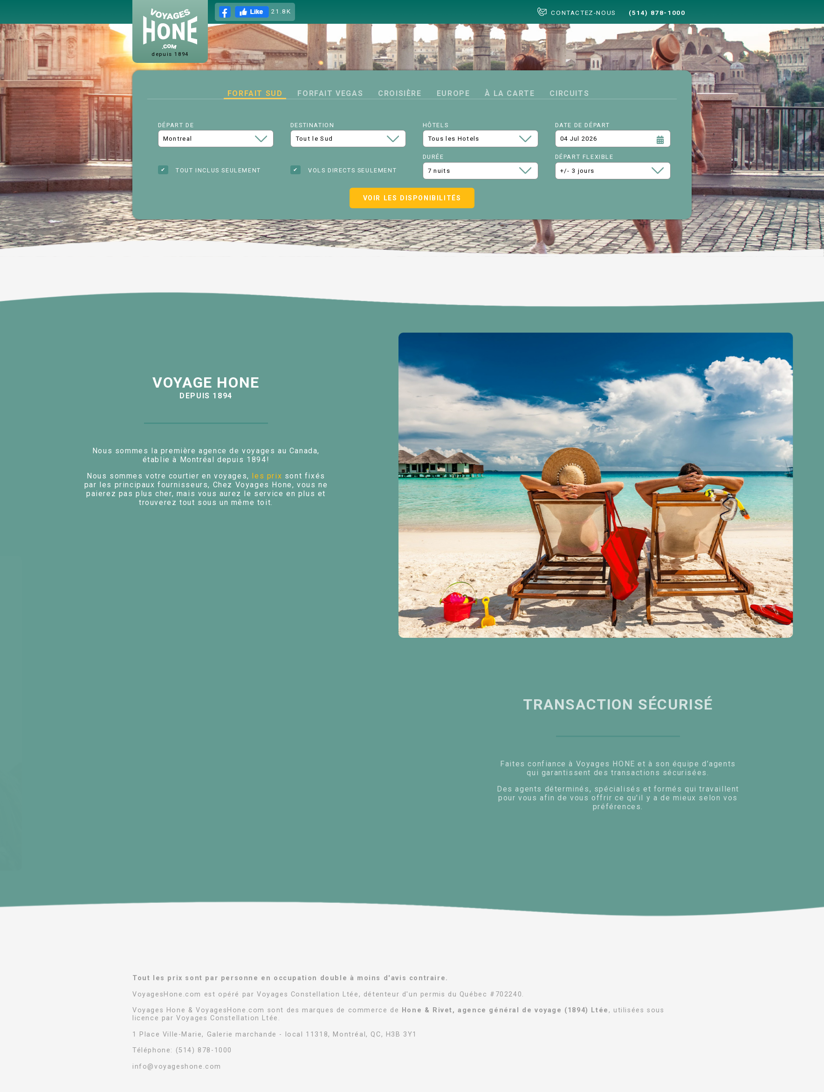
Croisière (399, 93)
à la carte (510, 93)
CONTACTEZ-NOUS (576, 11)
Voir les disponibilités (412, 198)
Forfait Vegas (330, 93)
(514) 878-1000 (657, 12)
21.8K (255, 12)
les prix (267, 475)
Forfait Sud (255, 93)
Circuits (569, 93)
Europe (453, 93)
